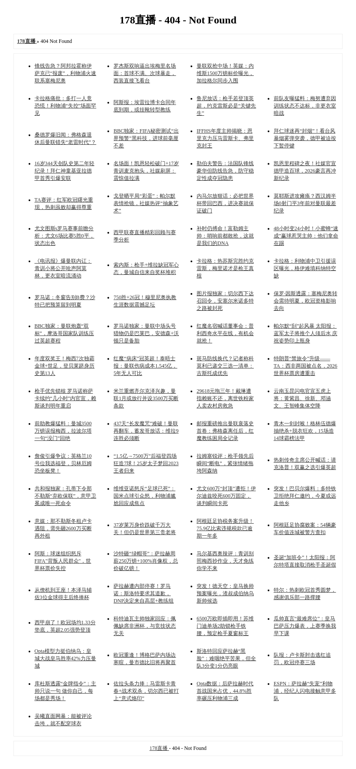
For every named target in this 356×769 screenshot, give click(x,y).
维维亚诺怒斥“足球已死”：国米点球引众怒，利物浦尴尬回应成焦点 (144, 496)
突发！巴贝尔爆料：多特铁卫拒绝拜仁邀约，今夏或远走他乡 (305, 496)
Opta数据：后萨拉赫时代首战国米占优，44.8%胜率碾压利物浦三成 (225, 691)
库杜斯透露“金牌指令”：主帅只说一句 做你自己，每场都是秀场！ (66, 691)
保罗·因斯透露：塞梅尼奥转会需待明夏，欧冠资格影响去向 (305, 300)
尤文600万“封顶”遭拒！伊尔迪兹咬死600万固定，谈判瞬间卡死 (226, 496)
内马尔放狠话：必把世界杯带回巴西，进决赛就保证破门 (225, 203)
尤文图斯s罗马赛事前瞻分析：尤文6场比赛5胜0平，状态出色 (64, 235)
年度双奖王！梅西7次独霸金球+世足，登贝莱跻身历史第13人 (65, 365)
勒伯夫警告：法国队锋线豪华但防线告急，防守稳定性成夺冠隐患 (225, 170)
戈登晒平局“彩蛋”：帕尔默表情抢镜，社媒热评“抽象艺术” (145, 203)
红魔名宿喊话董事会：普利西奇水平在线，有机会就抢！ (225, 333)
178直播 (159, 748)
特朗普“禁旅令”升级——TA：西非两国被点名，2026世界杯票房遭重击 (305, 365)
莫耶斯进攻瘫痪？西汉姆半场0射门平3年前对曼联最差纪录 (305, 203)
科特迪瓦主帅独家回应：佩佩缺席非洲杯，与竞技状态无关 (144, 626)
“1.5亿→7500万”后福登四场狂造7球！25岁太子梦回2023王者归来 (145, 463)
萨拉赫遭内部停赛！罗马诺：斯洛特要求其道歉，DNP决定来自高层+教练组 (143, 593)
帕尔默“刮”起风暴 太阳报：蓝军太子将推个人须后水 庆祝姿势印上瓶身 (305, 333)
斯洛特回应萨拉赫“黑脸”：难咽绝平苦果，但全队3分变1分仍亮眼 (226, 658)
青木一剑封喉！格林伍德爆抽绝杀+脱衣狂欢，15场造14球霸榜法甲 (305, 430)
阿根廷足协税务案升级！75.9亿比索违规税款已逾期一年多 (225, 528)
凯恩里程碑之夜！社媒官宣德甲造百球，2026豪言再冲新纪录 (305, 170)
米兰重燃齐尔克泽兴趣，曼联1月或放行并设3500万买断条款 (145, 398)
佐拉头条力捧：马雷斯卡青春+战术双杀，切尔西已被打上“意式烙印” (146, 691)
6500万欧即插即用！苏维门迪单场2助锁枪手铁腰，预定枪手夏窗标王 (225, 626)
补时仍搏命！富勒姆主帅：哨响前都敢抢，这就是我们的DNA (225, 235)
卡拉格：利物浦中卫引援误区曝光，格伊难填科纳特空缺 (305, 268)
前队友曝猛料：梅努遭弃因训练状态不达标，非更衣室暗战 (305, 105)
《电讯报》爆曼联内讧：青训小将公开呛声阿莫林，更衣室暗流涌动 (63, 268)
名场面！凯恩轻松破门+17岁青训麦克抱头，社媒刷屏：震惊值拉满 (146, 170)
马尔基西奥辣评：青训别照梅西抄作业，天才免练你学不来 (225, 561)
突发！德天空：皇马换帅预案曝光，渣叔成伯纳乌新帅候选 (225, 593)
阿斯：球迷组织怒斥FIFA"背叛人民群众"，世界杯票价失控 (63, 561)
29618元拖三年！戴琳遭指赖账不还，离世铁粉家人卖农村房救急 (225, 398)
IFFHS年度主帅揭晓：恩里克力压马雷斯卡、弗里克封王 (225, 138)
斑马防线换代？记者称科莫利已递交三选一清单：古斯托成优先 (225, 365)
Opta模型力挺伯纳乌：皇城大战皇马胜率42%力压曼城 (65, 658)
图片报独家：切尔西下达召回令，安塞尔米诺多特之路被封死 (225, 300)
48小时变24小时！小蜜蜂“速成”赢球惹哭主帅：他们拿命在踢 (306, 235)
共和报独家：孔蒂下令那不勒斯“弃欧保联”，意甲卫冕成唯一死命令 (66, 496)
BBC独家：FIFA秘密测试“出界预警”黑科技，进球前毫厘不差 (145, 138)
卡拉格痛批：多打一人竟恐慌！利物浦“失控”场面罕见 (66, 105)
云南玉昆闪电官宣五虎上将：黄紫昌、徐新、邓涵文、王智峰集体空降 (302, 398)
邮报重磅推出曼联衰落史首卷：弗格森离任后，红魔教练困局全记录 (225, 430)
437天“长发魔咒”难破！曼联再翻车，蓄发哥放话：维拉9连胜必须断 (145, 430)
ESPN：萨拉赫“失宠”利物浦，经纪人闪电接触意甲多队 (305, 691)
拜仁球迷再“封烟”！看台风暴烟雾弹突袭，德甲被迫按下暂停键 (305, 138)
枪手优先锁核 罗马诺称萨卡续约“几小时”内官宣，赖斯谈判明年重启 (66, 398)
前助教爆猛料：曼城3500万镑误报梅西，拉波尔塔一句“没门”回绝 (63, 430)
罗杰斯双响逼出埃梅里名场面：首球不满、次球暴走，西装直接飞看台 (144, 73)
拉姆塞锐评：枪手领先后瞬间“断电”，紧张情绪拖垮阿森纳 (225, 463)
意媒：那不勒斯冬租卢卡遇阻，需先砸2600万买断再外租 (63, 528)
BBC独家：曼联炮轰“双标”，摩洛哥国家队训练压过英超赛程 (64, 333)
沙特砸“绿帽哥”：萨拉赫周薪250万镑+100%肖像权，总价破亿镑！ (145, 561)
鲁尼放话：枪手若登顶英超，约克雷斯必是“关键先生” (226, 105)
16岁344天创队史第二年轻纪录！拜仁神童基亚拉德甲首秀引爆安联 (64, 170)
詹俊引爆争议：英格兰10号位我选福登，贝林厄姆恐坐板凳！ (63, 463)
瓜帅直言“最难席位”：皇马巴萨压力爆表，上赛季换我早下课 (305, 626)
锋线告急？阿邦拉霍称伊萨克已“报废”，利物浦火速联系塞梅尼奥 (66, 73)
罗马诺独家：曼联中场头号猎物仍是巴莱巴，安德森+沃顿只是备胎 (146, 333)
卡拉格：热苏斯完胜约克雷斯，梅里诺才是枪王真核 (225, 268)
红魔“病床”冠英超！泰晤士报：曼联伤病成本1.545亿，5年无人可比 (145, 365)
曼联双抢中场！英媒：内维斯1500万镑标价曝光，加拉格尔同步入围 (225, 73)
